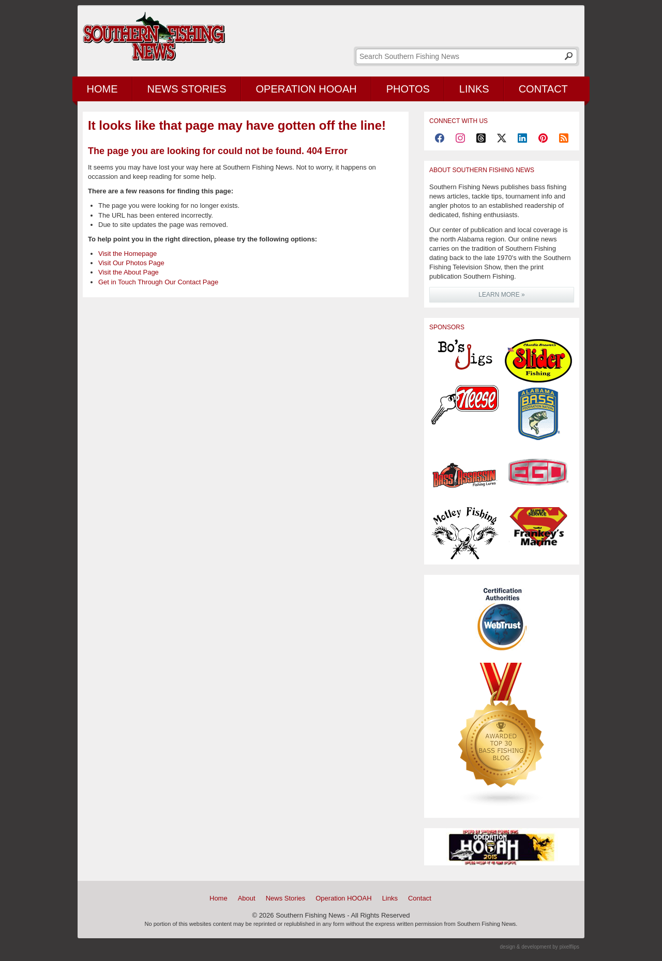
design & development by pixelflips (539, 947)
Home (102, 89)
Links (474, 89)
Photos (408, 89)
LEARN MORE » (501, 294)
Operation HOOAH (306, 89)
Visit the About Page (128, 272)
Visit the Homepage (127, 253)
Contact (543, 89)
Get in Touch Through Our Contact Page (158, 282)
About (246, 898)
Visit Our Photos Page (131, 263)
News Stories (187, 89)
